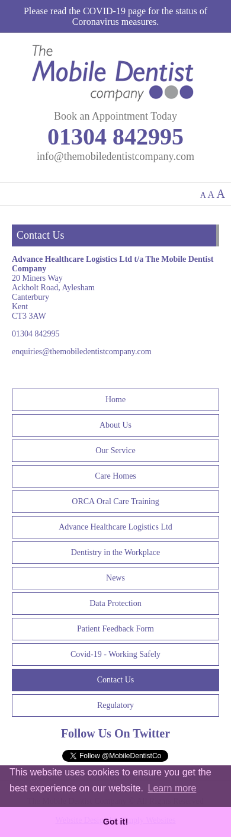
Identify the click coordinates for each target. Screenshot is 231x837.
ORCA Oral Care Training (115, 501)
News (115, 577)
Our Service (115, 450)
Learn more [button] (172, 788)
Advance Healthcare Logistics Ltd (115, 526)
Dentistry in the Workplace (116, 552)
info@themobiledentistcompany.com (115, 156)
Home (115, 399)
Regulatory (115, 705)
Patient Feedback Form (115, 628)
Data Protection (115, 603)
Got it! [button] (115, 821)
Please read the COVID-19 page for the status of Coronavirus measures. (115, 16)
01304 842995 (115, 136)
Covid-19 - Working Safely (115, 654)
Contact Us (115, 679)
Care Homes (115, 476)
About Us (115, 425)
